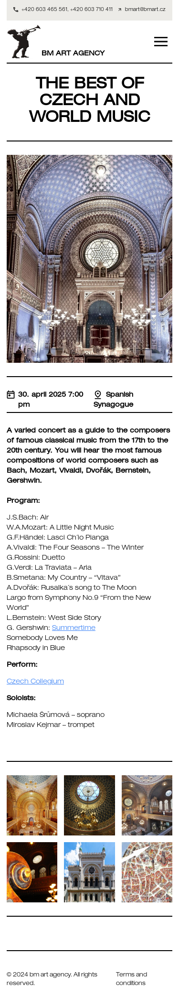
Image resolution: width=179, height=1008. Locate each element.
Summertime (73, 628)
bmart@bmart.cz (145, 10)
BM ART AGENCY (56, 41)
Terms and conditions (131, 979)
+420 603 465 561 (44, 10)
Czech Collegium (35, 682)
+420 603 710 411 (91, 10)
